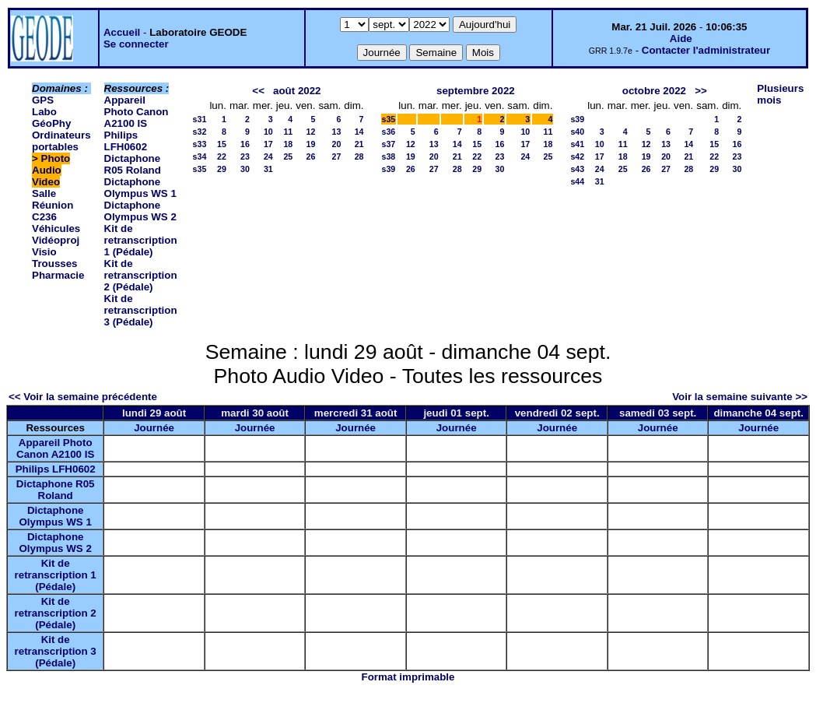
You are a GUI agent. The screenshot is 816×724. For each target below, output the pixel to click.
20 (336, 144)
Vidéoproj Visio (55, 246)
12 (311, 131)
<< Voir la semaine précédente (83, 396)
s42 (577, 156)
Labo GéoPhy (51, 117)
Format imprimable (408, 677)
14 (359, 131)
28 (359, 156)
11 (287, 131)
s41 (577, 144)
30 (245, 169)
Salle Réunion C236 (52, 205)
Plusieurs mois (780, 94)
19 (311, 144)
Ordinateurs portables (61, 141)
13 (336, 131)
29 (221, 169)
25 (287, 156)
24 (268, 156)
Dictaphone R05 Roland (132, 164)
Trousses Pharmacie (58, 269)
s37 (389, 144)
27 (336, 156)
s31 (200, 119)
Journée (154, 428)
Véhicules (56, 228)
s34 (200, 156)
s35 (200, 169)
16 (245, 144)
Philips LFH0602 (126, 141)
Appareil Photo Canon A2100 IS (136, 111)
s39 (389, 169)
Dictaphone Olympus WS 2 (140, 211)
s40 (577, 131)
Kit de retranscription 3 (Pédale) (140, 310)
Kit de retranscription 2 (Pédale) (140, 275)
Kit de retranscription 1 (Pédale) (140, 240)
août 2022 (297, 91)
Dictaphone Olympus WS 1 (140, 187)
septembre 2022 (475, 91)
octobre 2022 (654, 91)
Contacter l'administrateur (706, 50)
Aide (681, 38)
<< (258, 91)
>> (701, 91)
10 (268, 131)
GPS (43, 100)
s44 (577, 181)
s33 (200, 144)
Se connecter (136, 44)
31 (268, 169)
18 (287, 144)
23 (245, 156)
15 (221, 144)
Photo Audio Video (51, 170)
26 (311, 156)
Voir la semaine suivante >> (739, 396)
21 (359, 144)
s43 (577, 169)
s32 (200, 131)
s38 (389, 156)
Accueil (121, 32)
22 (221, 156)
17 (268, 144)
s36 (389, 131)
